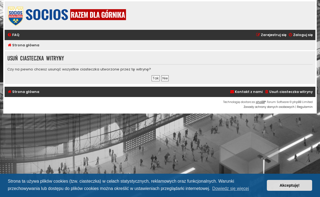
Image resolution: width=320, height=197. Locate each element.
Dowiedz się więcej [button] (230, 188)
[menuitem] (13, 35)
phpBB (260, 102)
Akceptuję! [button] (290, 185)
